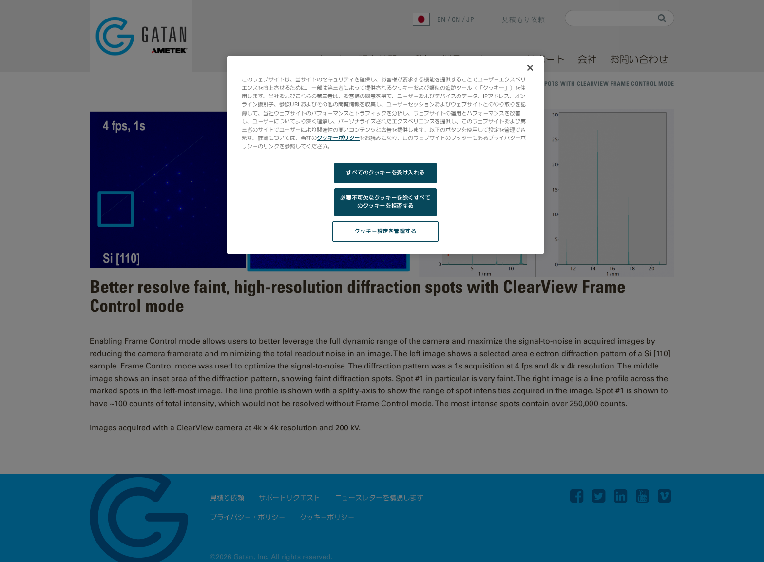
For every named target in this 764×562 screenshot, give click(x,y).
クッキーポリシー (338, 138)
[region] (385, 154)
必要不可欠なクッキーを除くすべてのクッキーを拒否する (385, 201)
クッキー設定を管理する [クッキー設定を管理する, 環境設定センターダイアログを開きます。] (385, 231)
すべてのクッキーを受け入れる (385, 172)
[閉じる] (530, 67)
